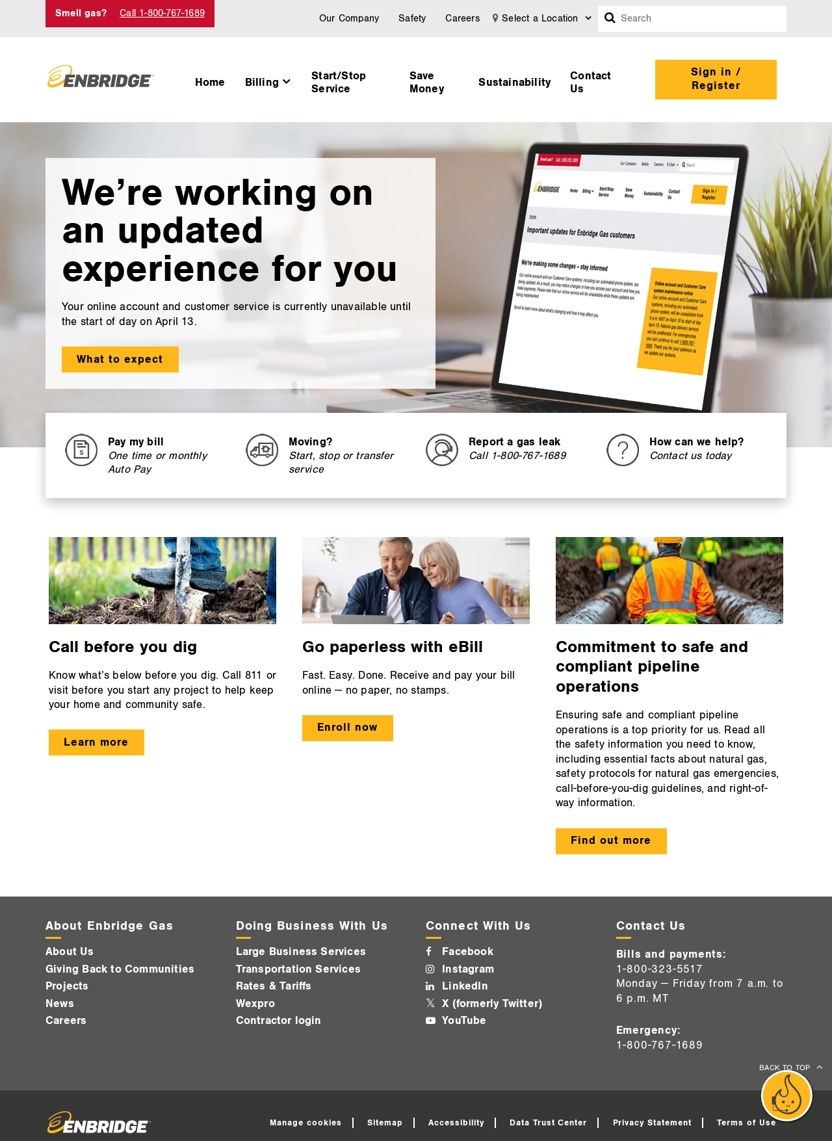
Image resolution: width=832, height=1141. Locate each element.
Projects (67, 986)
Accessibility (456, 1123)
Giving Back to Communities (120, 969)
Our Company (349, 18)
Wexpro (255, 1003)
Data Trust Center (549, 1123)
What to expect (120, 359)
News (60, 1003)
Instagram (468, 969)
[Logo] (101, 79)
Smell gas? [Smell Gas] (81, 13)
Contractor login (279, 1020)
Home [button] (210, 82)
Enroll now (347, 727)
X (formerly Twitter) (492, 1003)
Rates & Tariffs (274, 986)
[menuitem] (210, 79)
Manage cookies (306, 1123)
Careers (462, 18)
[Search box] (610, 19)
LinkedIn (465, 986)
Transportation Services (298, 969)
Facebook (467, 951)
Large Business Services (301, 951)
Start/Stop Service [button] (338, 83)
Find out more (611, 840)
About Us (70, 951)
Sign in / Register (716, 79)
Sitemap (385, 1123)
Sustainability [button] (514, 82)
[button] (268, 79)
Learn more (96, 742)
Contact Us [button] (590, 83)
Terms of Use (746, 1123)
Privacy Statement (652, 1123)
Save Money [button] (427, 83)
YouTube (464, 1020)
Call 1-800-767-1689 (162, 13)
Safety (412, 18)
